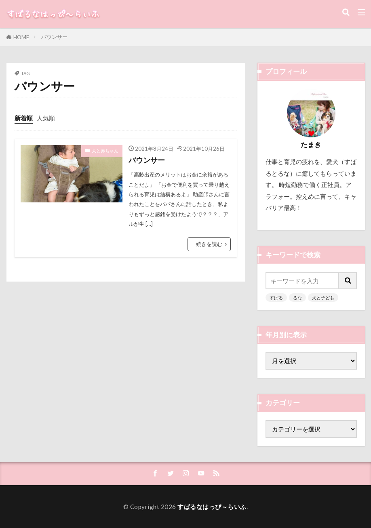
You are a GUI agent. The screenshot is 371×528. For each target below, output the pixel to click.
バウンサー (54, 37)
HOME (21, 37)
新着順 (24, 118)
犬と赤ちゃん (105, 150)
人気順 (46, 118)
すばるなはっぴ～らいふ (212, 506)
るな (297, 297)
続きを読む (209, 244)
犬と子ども (323, 297)
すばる (276, 297)
